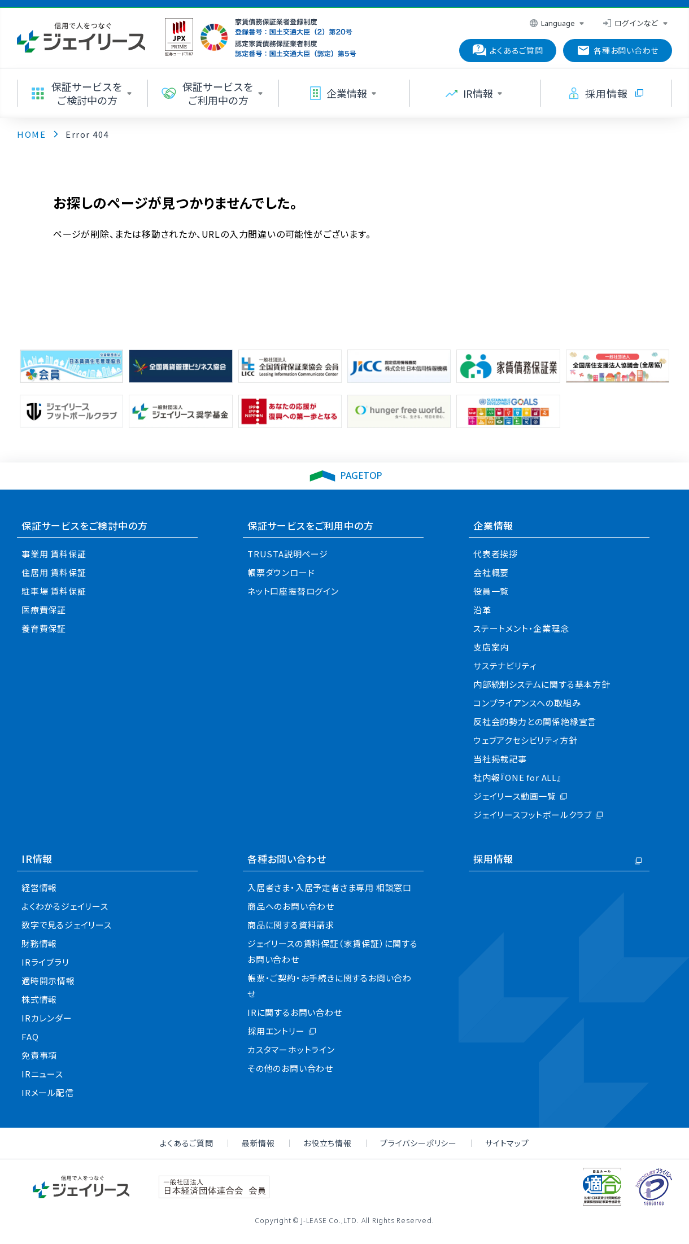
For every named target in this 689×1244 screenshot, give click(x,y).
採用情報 (493, 859)
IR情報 (37, 859)
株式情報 (39, 999)
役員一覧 (491, 591)
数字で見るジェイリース (66, 925)
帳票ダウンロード (281, 572)
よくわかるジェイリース (64, 906)
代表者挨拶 (495, 554)
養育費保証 (43, 628)
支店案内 (491, 647)
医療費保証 (43, 610)
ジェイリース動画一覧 (514, 796)
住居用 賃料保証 (53, 572)
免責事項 (39, 1055)
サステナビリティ (505, 665)
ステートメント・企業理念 (521, 628)
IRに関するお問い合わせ (294, 1012)
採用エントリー (276, 1031)
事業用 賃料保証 (53, 554)
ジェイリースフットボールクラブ (532, 814)
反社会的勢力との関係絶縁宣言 (534, 721)
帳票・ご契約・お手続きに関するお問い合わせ (329, 985)
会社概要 (491, 572)
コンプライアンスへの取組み (527, 703)
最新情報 (258, 1143)
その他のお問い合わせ (290, 1068)
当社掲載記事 (500, 759)
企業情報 (493, 525)
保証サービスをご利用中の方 (310, 525)
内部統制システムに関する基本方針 (541, 684)
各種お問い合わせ (286, 859)
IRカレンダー (46, 1018)
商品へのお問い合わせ (290, 906)
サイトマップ (507, 1143)
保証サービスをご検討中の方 (84, 525)
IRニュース (42, 1074)
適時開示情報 (48, 981)
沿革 (482, 610)
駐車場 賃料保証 (53, 591)
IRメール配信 (47, 1092)
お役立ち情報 (327, 1143)
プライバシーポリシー (418, 1143)
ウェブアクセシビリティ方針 (525, 740)
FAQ (29, 1036)
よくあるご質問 (186, 1143)
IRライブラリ (45, 962)
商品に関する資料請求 (290, 925)
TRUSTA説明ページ (287, 554)
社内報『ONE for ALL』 (517, 777)
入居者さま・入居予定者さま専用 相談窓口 (329, 887)
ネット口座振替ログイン (293, 591)
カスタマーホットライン (291, 1049)
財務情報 (39, 943)
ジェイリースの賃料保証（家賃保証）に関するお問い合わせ (332, 951)
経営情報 (39, 887)
